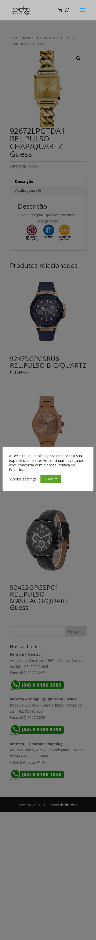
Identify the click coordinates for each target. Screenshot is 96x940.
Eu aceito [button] (51, 479)
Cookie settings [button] (23, 479)
